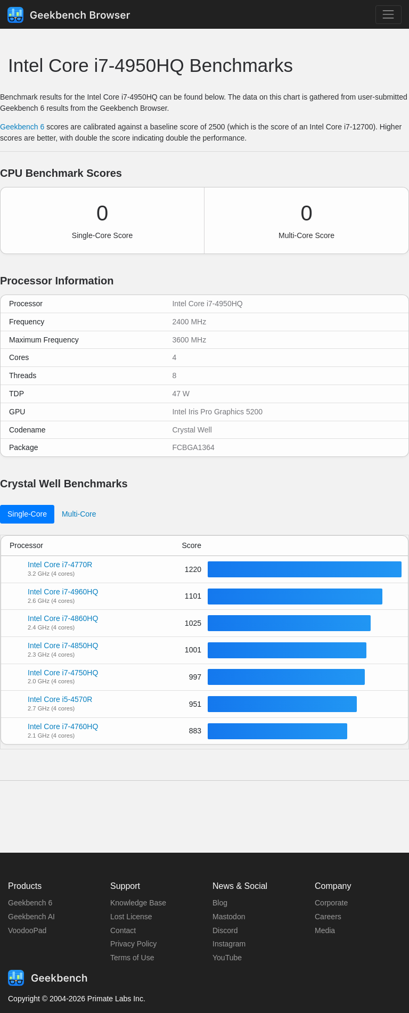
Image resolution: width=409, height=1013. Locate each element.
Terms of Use (132, 957)
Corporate (331, 902)
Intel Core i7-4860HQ (63, 618)
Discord (225, 930)
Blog (219, 902)
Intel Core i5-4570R (60, 699)
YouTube (227, 957)
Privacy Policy (133, 944)
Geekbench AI (31, 916)
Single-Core (27, 514)
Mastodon (228, 916)
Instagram (229, 944)
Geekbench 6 (22, 126)
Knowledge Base (138, 902)
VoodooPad (27, 930)
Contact (123, 930)
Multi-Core (79, 514)
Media (325, 930)
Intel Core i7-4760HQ (63, 726)
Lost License (131, 916)
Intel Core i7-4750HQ (63, 672)
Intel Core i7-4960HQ (63, 591)
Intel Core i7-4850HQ (63, 645)
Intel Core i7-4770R (60, 564)
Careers (328, 916)
